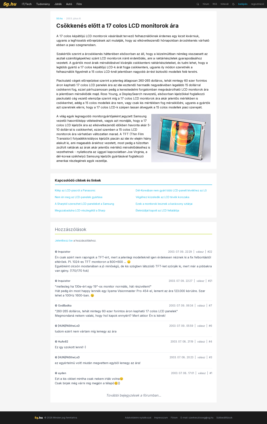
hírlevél (225, 4)
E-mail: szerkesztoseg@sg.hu (197, 417)
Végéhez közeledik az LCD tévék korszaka (162, 197)
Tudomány (43, 4)
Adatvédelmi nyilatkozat (138, 417)
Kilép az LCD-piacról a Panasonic (75, 190)
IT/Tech (27, 4)
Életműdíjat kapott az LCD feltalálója (157, 210)
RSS (215, 4)
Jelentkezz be (64, 240)
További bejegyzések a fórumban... (133, 395)
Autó (69, 4)
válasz (200, 251)
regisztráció (257, 4)
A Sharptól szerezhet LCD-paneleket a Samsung (84, 203)
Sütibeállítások (224, 417)
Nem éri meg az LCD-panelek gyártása (78, 197)
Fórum (174, 417)
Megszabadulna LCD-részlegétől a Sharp (80, 210)
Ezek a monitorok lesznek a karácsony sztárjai (164, 203)
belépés (243, 4)
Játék (58, 4)
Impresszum (161, 417)
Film (79, 4)
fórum (206, 4)
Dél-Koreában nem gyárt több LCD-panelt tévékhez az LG (171, 190)
